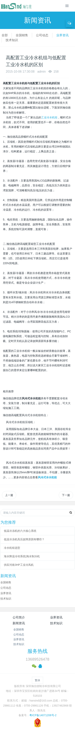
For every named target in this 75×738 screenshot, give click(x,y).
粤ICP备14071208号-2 (42, 715)
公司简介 (19, 617)
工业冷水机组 (49, 117)
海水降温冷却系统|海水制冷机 (22, 556)
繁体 (37, 680)
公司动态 (42, 35)
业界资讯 (62, 35)
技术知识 (12, 40)
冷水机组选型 (12, 547)
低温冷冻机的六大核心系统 (20, 530)
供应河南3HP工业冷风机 (18, 564)
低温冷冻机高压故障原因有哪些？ (24, 539)
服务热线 (37, 651)
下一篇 (66, 495)
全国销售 (22, 35)
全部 (5, 35)
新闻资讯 (19, 623)
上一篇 (9, 495)
